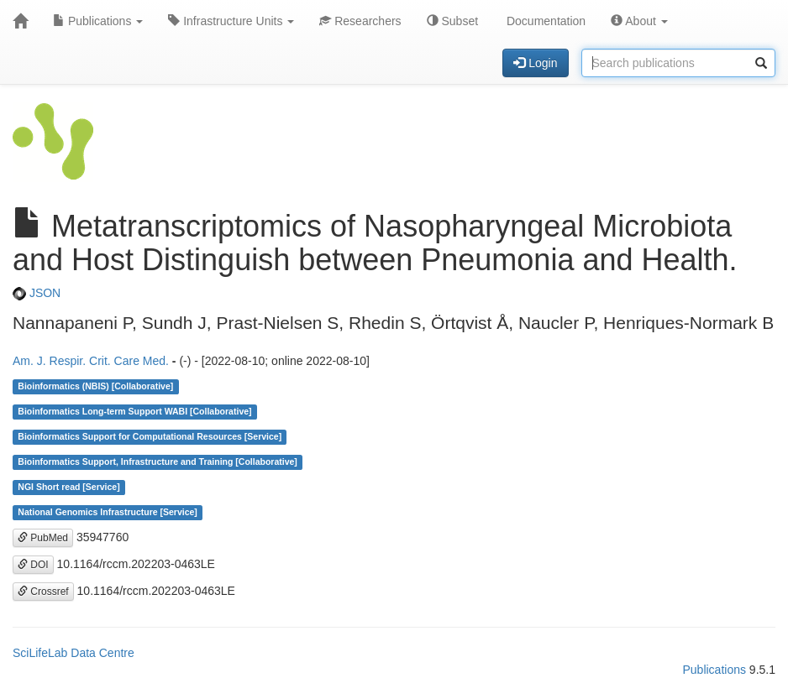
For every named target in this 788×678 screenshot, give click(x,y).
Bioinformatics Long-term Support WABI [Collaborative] (134, 412)
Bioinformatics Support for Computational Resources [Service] (149, 437)
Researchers (360, 21)
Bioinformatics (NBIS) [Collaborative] (95, 387)
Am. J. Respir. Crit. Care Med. (91, 361)
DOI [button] (33, 565)
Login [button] (535, 63)
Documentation (544, 21)
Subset (452, 21)
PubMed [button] (43, 538)
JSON (36, 293)
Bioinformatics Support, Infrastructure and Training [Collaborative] (157, 462)
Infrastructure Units (231, 21)
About (639, 21)
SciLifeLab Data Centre (73, 653)
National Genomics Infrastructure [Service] (107, 513)
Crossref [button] (43, 591)
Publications (98, 21)
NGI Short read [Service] (68, 487)
